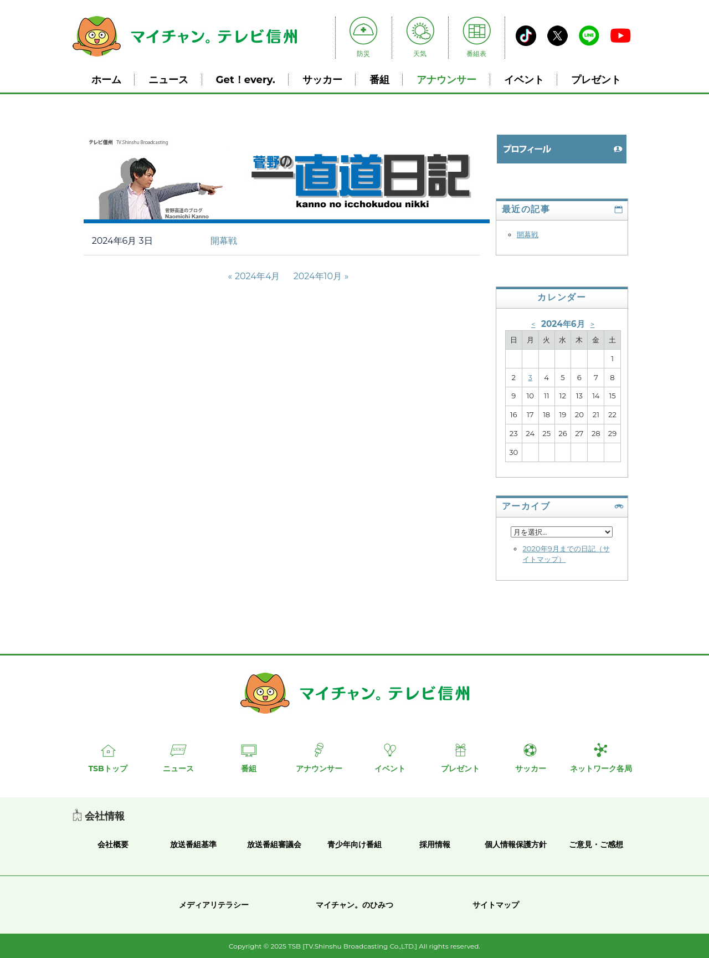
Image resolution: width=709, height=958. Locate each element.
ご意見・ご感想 (596, 844)
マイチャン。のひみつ (354, 905)
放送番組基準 (193, 844)
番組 (379, 79)
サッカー (322, 79)
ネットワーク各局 (601, 768)
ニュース (168, 79)
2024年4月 (257, 276)
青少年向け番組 (354, 844)
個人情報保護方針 (516, 844)
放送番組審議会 (274, 844)
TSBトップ (107, 768)
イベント (524, 79)
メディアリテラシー (214, 905)
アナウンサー (446, 79)
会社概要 (113, 844)
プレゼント (596, 79)
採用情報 (434, 844)
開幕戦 (223, 240)
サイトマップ (495, 905)
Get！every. (245, 79)
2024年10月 (318, 276)
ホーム (106, 79)
